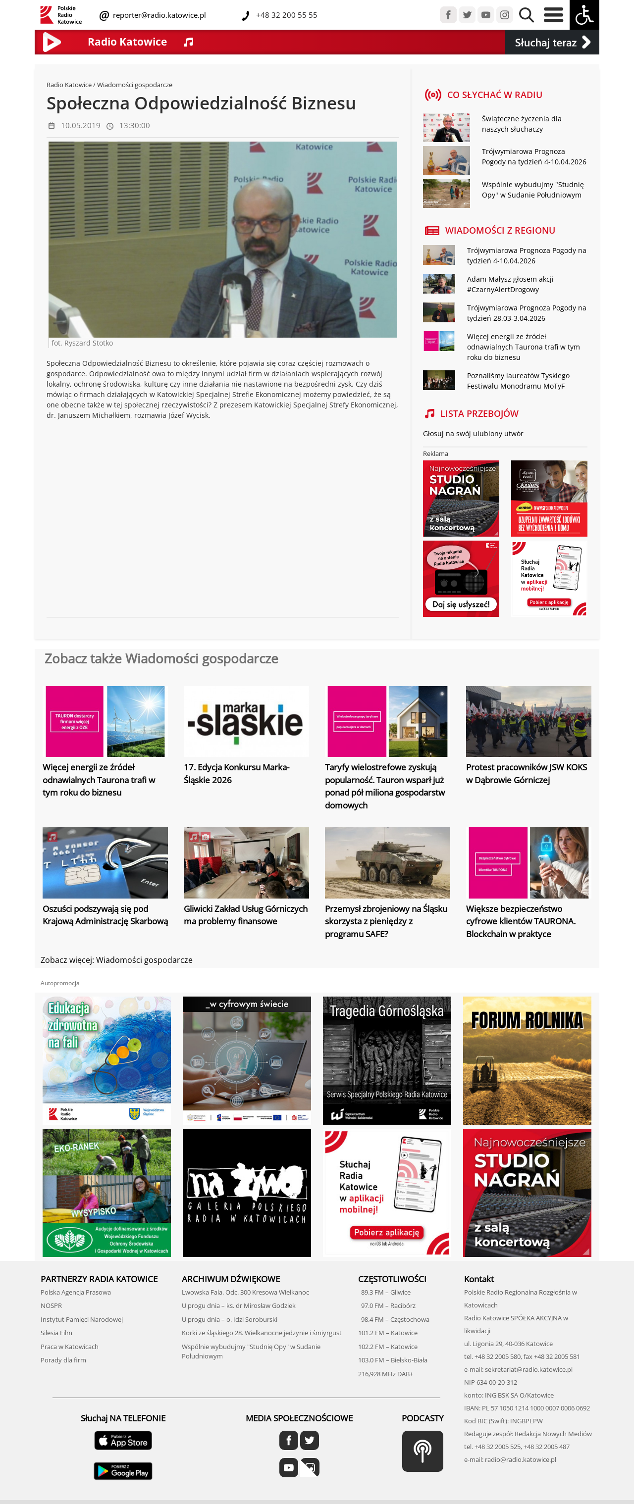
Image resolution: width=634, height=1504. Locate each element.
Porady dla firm (63, 1359)
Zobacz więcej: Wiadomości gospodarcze (117, 959)
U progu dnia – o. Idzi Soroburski (229, 1319)
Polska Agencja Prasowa (76, 1292)
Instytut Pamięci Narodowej (82, 1319)
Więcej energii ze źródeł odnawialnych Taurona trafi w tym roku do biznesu (523, 347)
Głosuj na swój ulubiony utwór (473, 433)
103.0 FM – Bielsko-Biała (392, 1359)
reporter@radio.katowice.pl (158, 15)
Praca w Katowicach (70, 1346)
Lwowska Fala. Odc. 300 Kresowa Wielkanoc (245, 1292)
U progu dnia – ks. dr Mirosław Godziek (239, 1305)
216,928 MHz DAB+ (385, 1373)
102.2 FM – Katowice (388, 1346)
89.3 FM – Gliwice (384, 1292)
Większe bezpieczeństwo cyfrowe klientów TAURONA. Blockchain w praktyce (521, 921)
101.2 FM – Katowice (388, 1332)
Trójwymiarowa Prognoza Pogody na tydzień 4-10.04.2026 (534, 156)
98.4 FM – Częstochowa (393, 1319)
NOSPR (51, 1305)
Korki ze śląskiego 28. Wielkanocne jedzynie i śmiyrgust (262, 1332)
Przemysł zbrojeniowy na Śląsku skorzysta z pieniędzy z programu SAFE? (386, 921)
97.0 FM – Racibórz (387, 1305)
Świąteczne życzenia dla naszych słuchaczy (522, 124)
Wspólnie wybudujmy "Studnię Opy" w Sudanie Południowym (533, 190)
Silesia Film (56, 1332)
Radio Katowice (69, 84)
